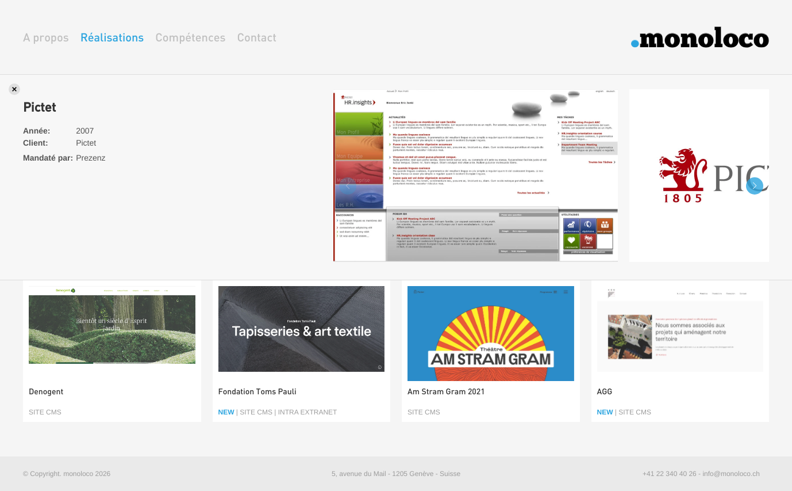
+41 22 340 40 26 (670, 474)
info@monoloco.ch (731, 474)
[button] (754, 186)
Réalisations (112, 37)
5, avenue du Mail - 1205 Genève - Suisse (396, 474)
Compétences (190, 37)
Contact (256, 37)
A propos (46, 37)
